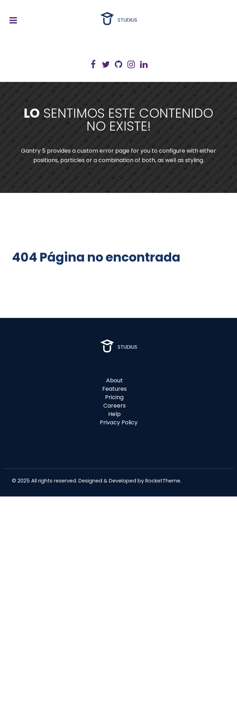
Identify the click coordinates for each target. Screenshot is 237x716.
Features (114, 389)
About (114, 380)
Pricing (114, 397)
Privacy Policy (119, 422)
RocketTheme (162, 480)
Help (114, 414)
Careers (114, 406)
